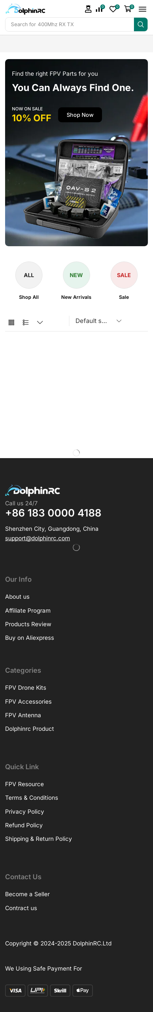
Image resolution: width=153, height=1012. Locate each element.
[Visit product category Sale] (124, 297)
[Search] (141, 24)
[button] (88, 9)
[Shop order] (97, 321)
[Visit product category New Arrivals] (76, 297)
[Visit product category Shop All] (29, 297)
